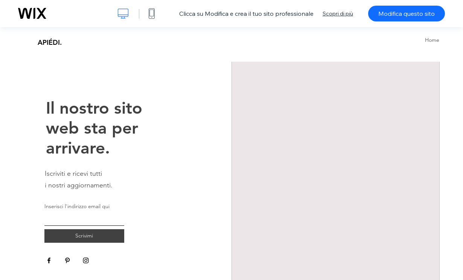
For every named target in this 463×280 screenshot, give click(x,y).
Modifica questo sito (406, 13)
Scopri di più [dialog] (338, 13)
